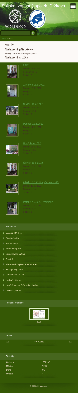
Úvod (4, 39)
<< (7, 341)
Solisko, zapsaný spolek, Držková (33, 6)
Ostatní (9, 259)
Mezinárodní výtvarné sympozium (22, 264)
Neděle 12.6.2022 (33, 104)
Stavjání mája (12, 238)
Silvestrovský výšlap (15, 254)
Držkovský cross (13, 290)
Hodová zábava (13, 280)
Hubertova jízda (13, 248)
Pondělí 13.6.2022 (33, 123)
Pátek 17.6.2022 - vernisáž (38, 201)
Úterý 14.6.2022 (32, 143)
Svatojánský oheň (14, 269)
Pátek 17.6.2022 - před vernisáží (41, 182)
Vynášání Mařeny (14, 233)
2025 (39, 322)
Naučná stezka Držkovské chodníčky (23, 285)
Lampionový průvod (15, 274)
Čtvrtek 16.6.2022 (33, 162)
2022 (26, 65)
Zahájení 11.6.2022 (34, 84)
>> (70, 341)
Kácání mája (12, 243)
